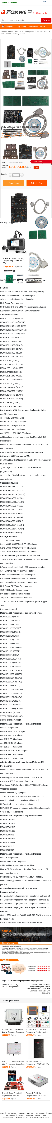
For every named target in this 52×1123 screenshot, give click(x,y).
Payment (22, 1113)
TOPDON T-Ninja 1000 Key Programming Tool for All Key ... (13, 261)
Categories (9, 26)
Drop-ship (30, 1113)
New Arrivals (33, 26)
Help (44, 1115)
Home (3, 26)
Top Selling (22, 26)
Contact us (29, 1115)
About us (20, 1115)
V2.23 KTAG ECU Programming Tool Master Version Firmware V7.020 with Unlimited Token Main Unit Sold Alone (38, 989)
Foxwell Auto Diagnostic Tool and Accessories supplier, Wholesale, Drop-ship (22, 12)
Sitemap (37, 1115)
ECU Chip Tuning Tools (25, 32)
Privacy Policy (40, 1113)
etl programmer (37, 981)
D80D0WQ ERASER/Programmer (10, 986)
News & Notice (11, 1113)
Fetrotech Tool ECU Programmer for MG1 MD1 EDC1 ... (36, 1096)
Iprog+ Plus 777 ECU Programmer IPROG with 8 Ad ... (37, 1064)
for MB (42, 26)
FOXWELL (11, 1117)
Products (11, 32)
